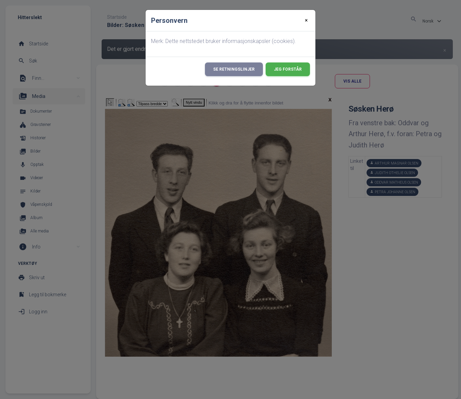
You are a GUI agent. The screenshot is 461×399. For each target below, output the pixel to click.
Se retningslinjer (234, 69)
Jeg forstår (288, 69)
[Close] (306, 20)
